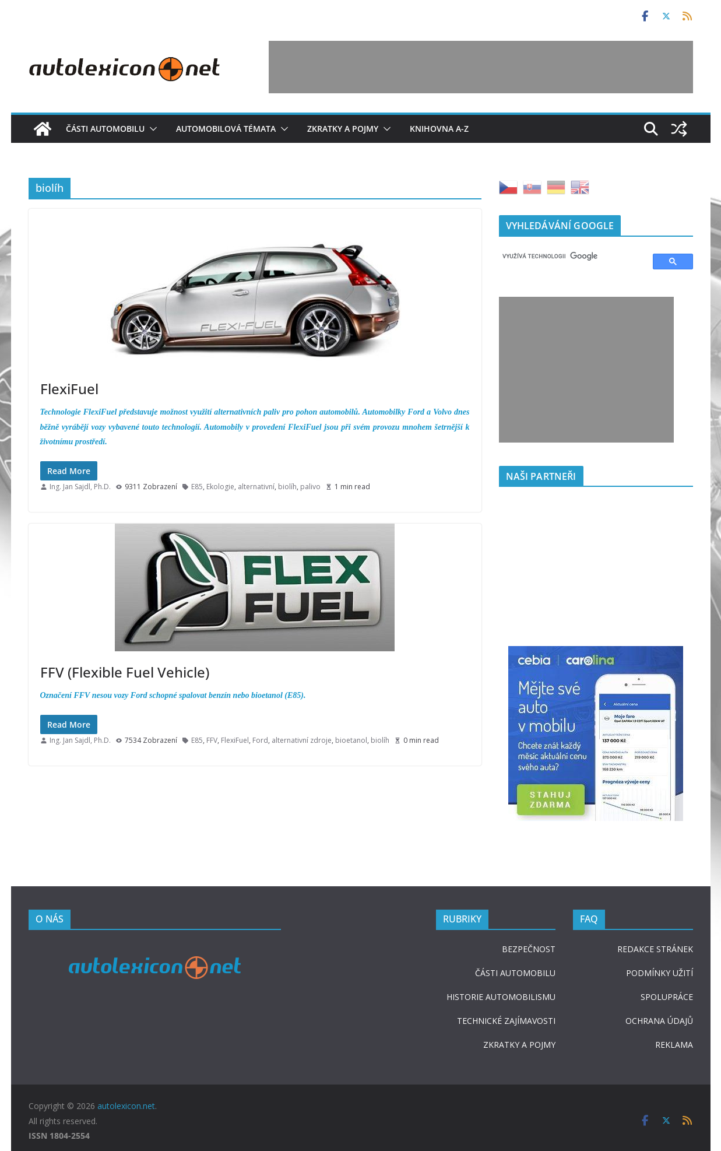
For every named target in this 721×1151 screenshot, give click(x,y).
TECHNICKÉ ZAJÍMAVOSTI (506, 1020)
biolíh (287, 487)
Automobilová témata (226, 128)
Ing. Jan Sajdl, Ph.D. (80, 487)
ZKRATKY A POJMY (519, 1044)
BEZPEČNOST (528, 949)
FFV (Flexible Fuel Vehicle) (124, 672)
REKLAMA (674, 1044)
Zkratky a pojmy (342, 128)
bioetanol (351, 740)
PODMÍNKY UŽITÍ (659, 972)
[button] (151, 129)
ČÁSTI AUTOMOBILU (515, 972)
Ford (260, 740)
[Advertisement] (481, 67)
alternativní (256, 487)
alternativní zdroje (302, 740)
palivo (310, 487)
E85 (197, 487)
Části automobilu (105, 128)
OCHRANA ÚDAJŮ (659, 1020)
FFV (211, 740)
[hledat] (570, 256)
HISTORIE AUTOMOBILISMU (500, 996)
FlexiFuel (69, 388)
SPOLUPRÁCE (667, 996)
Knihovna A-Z (439, 128)
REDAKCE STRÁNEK (655, 949)
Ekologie (220, 487)
